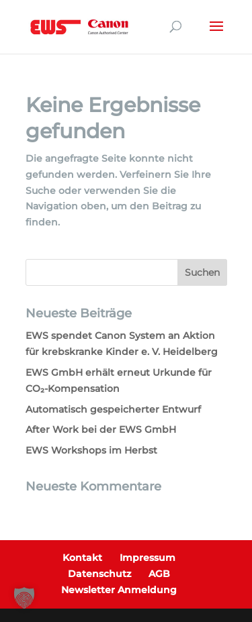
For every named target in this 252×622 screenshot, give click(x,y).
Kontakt (82, 558)
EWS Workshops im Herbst (91, 450)
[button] (24, 598)
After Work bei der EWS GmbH (101, 429)
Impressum (147, 558)
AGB (159, 574)
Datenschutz (99, 574)
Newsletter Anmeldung (119, 590)
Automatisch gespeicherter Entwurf (113, 409)
